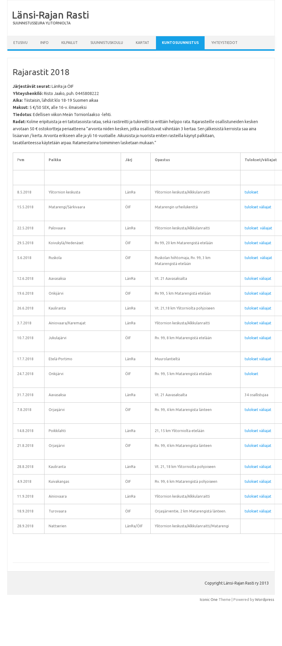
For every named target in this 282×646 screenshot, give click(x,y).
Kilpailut (69, 43)
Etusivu (20, 43)
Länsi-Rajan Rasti (50, 14)
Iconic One (209, 599)
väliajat (265, 207)
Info (44, 43)
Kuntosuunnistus (180, 43)
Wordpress (264, 599)
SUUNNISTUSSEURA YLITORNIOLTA (42, 23)
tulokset (251, 192)
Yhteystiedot (224, 43)
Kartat (142, 43)
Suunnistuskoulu (106, 43)
